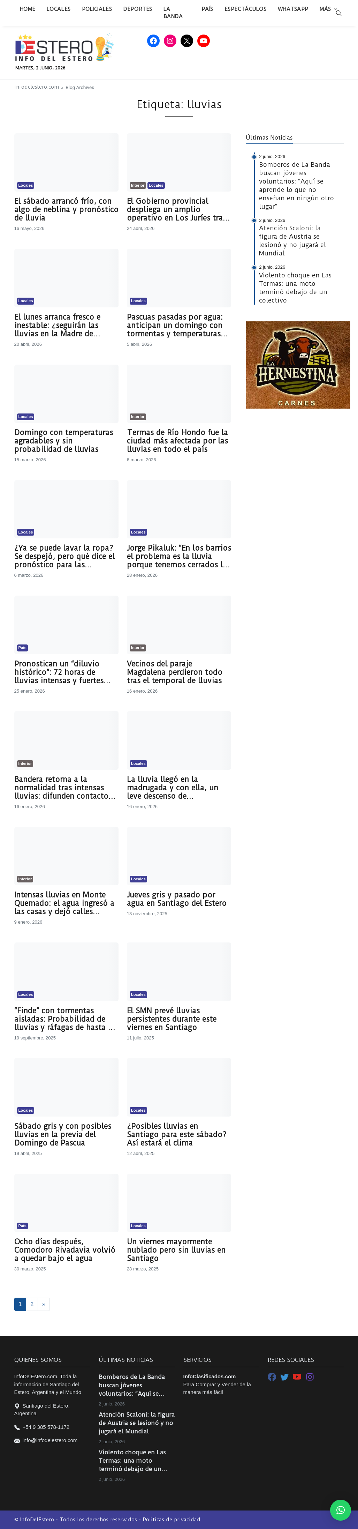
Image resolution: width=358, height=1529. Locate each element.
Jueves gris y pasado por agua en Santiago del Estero (177, 899)
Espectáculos (245, 9)
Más (325, 9)
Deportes (137, 9)
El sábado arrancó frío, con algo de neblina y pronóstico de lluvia (66, 209)
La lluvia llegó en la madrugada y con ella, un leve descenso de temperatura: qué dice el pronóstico (172, 787)
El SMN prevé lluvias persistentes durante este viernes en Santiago (171, 1019)
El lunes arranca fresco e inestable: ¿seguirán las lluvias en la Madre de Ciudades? (57, 325)
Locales (59, 9)
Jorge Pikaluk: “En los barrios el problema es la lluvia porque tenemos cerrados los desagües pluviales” (179, 556)
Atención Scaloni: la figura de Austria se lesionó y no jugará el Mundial (137, 1423)
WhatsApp (293, 9)
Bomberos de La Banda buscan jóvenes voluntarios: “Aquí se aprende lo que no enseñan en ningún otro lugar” (133, 1385)
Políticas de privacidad (171, 1519)
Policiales (97, 9)
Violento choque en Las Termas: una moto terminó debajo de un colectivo (132, 1461)
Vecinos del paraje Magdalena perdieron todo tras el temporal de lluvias (174, 672)
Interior (138, 185)
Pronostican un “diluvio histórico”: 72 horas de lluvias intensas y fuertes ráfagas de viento (59, 672)
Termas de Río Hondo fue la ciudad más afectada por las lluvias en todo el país (177, 441)
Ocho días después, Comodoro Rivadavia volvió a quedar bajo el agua (64, 1250)
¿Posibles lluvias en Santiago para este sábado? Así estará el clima (177, 1134)
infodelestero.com (36, 87)
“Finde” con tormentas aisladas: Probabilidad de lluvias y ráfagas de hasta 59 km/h (65, 1019)
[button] (340, 1510)
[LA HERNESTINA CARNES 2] (298, 364)
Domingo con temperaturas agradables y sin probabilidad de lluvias (63, 441)
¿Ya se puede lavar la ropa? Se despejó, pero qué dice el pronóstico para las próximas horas (64, 556)
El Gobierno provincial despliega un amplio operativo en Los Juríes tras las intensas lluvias (176, 209)
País (207, 9)
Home (28, 9)
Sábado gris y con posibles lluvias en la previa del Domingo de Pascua (62, 1134)
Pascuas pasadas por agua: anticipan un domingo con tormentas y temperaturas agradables (175, 325)
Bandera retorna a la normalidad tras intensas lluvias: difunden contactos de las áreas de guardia (63, 787)
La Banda (173, 13)
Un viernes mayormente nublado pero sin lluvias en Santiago (176, 1250)
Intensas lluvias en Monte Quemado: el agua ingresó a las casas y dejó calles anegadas (64, 903)
